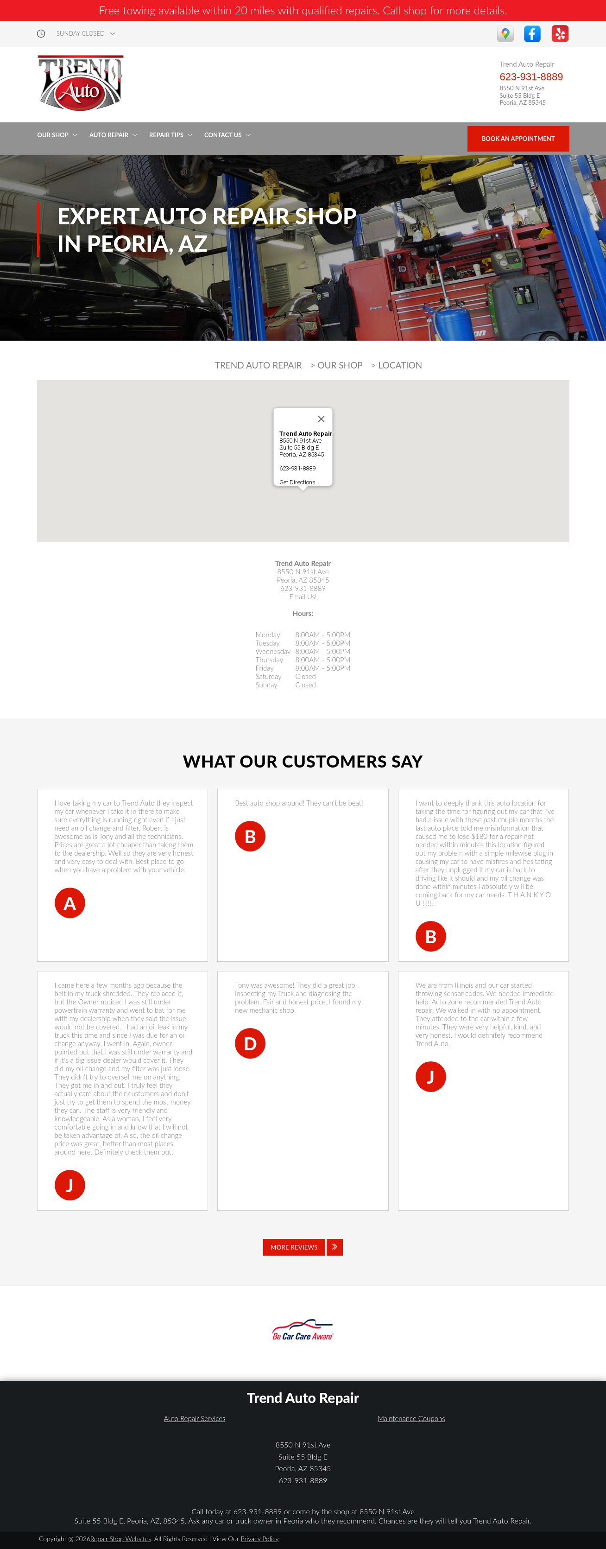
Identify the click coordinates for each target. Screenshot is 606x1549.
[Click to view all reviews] (303, 1247)
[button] (303, 499)
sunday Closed (81, 33)
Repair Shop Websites (120, 1539)
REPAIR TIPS (166, 135)
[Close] (321, 419)
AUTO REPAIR (108, 135)
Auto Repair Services (195, 1418)
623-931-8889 (531, 77)
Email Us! (302, 596)
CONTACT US (223, 135)
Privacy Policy (259, 1539)
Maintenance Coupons (411, 1418)
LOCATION (401, 365)
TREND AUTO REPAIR (258, 365)
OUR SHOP (53, 135)
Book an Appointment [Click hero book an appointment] (518, 138)
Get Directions (297, 482)
